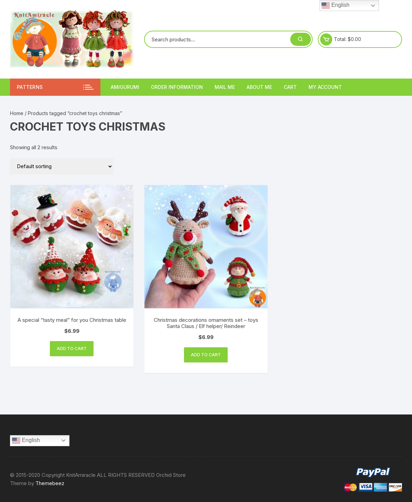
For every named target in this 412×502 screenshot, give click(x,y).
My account (325, 87)
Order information (177, 87)
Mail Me (225, 87)
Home (16, 113)
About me (259, 87)
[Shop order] (61, 166)
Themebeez (49, 483)
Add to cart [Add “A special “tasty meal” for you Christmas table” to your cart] (72, 348)
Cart (290, 87)
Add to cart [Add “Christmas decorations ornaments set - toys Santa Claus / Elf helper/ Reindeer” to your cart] (206, 354)
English (26, 441)
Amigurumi (125, 87)
